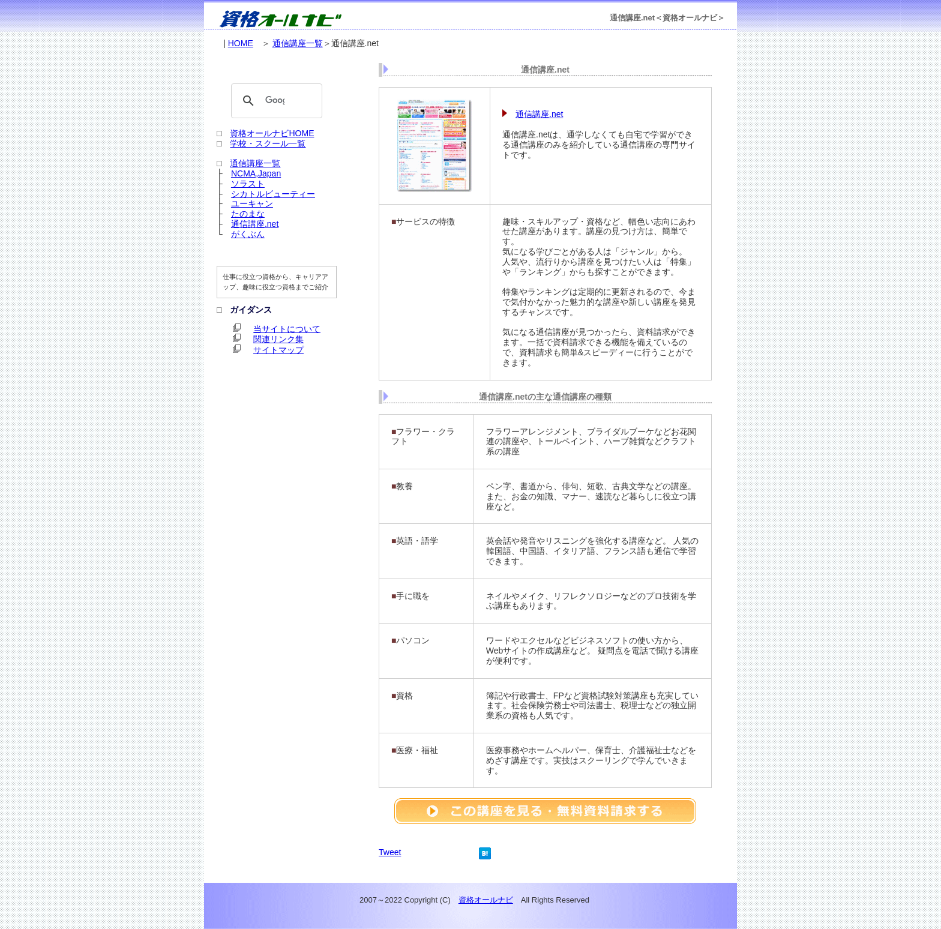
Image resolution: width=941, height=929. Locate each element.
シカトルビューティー (273, 194)
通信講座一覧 (297, 43)
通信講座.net (539, 114)
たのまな (248, 213)
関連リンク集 (278, 339)
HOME (240, 43)
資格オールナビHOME (272, 133)
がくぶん (248, 234)
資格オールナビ (485, 899)
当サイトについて (286, 329)
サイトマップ (278, 350)
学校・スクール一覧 (267, 143)
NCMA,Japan (256, 173)
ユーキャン (252, 203)
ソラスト (248, 183)
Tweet (390, 852)
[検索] (274, 101)
